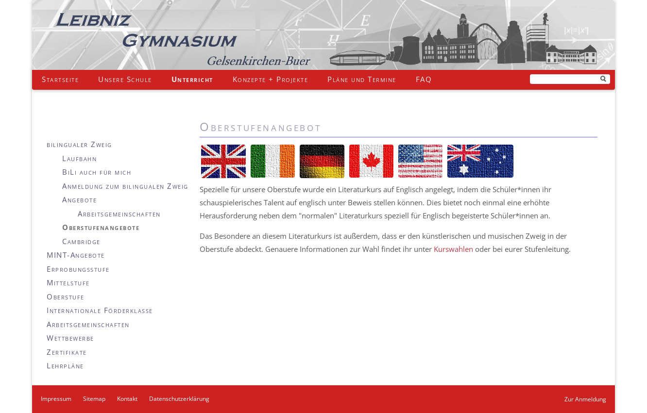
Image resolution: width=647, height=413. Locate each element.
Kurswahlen (453, 249)
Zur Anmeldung (585, 399)
